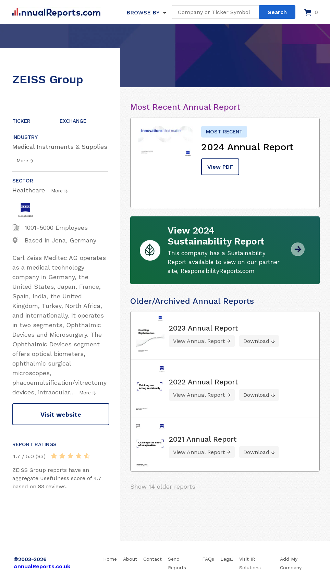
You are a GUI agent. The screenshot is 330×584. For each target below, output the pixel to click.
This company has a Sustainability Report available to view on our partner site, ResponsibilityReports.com (224, 262)
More (22, 160)
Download (256, 341)
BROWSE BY (142, 12)
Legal (226, 559)
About (130, 559)
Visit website (60, 414)
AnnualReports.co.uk (42, 566)
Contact (152, 559)
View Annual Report (199, 341)
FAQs (208, 559)
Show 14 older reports (162, 486)
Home (110, 559)
